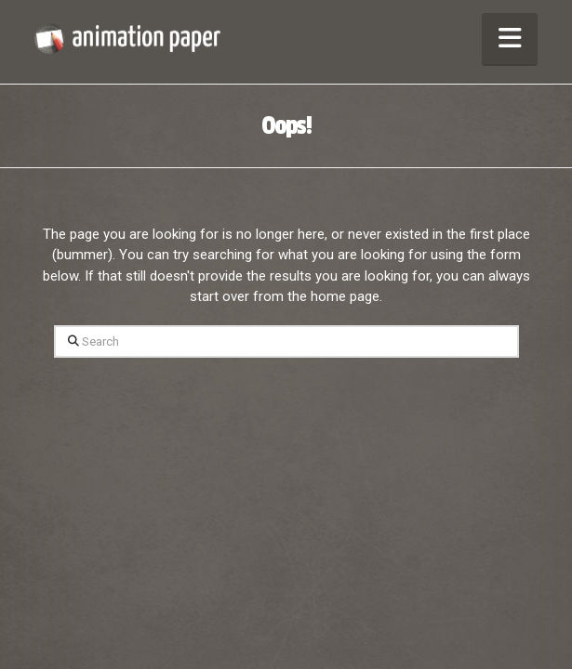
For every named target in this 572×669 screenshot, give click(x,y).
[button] (510, 38)
